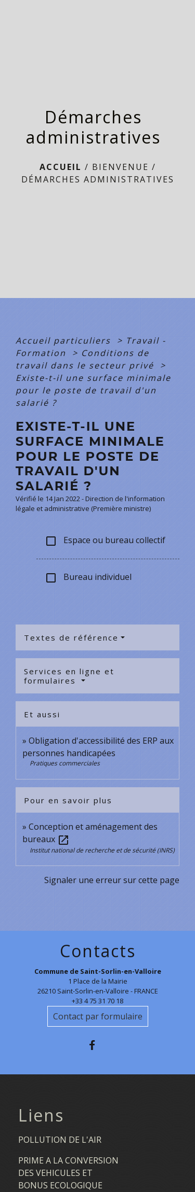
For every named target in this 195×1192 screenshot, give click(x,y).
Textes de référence (71, 637)
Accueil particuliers (65, 340)
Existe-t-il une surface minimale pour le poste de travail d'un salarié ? (93, 390)
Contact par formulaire (97, 1016)
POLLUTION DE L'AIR (59, 1139)
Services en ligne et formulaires (69, 676)
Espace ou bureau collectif (105, 540)
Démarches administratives (97, 179)
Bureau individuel (88, 577)
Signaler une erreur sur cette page (111, 880)
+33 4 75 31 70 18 (97, 1000)
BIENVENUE (120, 167)
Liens (41, 1115)
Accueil (61, 167)
